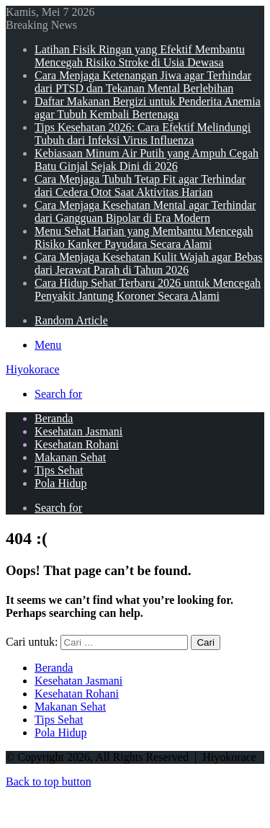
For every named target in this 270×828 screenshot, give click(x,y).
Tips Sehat (59, 470)
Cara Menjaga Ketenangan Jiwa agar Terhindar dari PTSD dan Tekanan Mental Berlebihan (143, 81)
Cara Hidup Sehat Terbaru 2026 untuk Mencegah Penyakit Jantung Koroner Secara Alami (148, 289)
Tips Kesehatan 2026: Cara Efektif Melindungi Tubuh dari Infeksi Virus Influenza (143, 133)
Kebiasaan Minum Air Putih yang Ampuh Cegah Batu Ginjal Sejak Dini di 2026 (146, 159)
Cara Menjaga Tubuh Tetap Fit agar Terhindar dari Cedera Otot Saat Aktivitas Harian (140, 185)
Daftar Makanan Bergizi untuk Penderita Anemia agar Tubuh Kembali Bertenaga (148, 107)
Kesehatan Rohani (77, 444)
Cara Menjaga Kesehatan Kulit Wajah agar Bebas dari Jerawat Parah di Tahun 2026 (149, 263)
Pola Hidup (60, 483)
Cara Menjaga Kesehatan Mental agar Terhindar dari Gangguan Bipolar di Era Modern (145, 211)
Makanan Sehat (70, 457)
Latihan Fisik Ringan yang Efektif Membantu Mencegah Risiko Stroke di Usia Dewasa (140, 55)
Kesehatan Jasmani (78, 431)
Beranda (54, 418)
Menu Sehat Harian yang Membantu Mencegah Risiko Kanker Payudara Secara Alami (144, 237)
